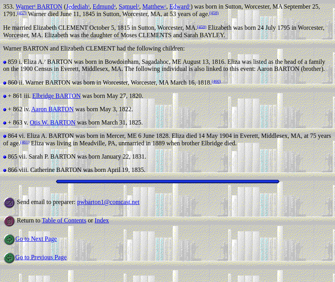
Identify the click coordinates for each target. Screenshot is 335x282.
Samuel (129, 6)
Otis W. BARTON (53, 122)
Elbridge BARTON (56, 95)
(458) (214, 12)
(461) (24, 141)
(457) (21, 12)
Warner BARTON (39, 6)
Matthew (154, 6)
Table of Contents (64, 220)
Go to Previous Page (35, 257)
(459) (201, 26)
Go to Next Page (30, 238)
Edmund (104, 6)
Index (102, 220)
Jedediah (77, 6)
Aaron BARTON (52, 109)
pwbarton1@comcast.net (108, 202)
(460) (216, 81)
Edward (179, 6)
